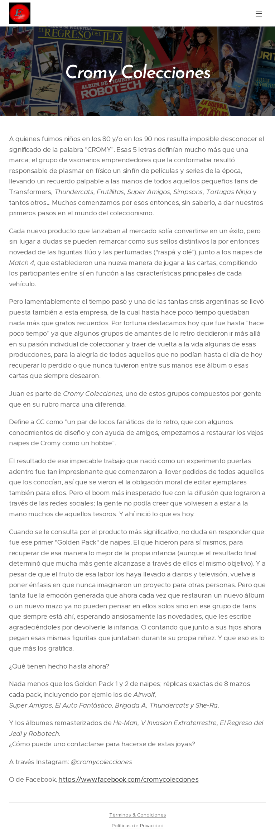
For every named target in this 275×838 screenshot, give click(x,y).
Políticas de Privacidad (138, 826)
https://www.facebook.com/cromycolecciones (128, 779)
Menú (259, 13)
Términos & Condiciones (137, 815)
